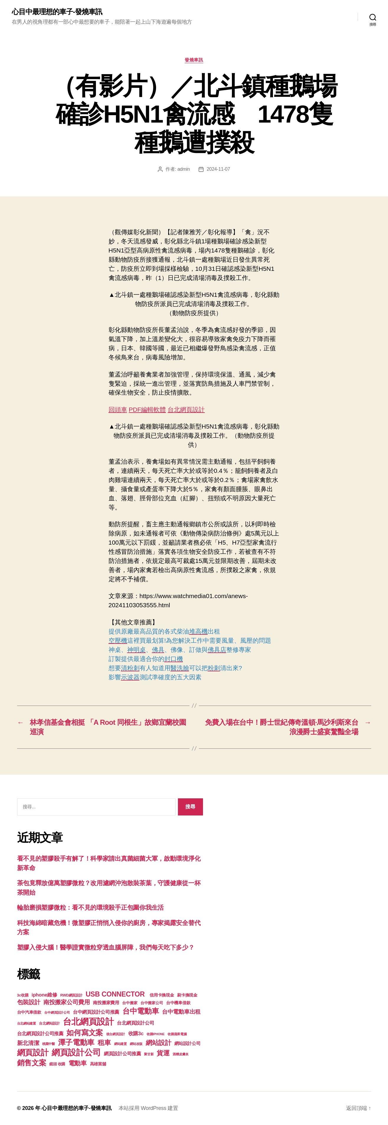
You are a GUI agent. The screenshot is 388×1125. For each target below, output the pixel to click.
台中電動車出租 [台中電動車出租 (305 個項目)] (181, 1012)
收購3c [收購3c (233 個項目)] (136, 1033)
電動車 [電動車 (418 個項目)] (77, 1063)
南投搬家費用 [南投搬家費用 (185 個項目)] (106, 1002)
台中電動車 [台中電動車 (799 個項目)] (140, 1011)
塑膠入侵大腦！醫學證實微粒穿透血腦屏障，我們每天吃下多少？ (105, 947)
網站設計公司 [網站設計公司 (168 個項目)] (187, 1043)
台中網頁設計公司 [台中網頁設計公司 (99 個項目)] (57, 1012)
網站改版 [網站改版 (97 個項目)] (136, 1044)
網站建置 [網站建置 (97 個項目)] (120, 1044)
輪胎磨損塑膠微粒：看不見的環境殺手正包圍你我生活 (90, 907)
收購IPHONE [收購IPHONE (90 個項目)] (156, 1034)
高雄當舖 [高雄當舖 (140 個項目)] (98, 1064)
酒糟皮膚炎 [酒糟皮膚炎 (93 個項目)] (181, 1054)
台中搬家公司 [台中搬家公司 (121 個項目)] (151, 1003)
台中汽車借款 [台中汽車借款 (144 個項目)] (29, 1012)
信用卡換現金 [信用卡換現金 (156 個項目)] (162, 995)
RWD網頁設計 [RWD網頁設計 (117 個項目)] (71, 995)
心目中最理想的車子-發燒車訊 (57, 11)
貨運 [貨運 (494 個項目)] (163, 1053)
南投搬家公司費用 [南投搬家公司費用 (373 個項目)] (66, 1002)
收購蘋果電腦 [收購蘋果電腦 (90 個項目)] (177, 1034)
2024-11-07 (218, 169)
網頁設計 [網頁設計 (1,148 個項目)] (33, 1052)
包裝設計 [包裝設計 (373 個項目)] (28, 1002)
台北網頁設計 (186, 409)
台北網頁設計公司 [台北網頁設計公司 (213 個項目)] (135, 1022)
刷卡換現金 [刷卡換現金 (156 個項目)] (187, 995)
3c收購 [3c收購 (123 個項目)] (23, 995)
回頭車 (118, 409)
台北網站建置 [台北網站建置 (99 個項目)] (26, 1023)
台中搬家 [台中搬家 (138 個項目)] (129, 1003)
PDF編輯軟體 (147, 409)
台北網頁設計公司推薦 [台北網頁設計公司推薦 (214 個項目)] (40, 1033)
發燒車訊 (194, 59)
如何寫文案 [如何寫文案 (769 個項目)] (84, 1033)
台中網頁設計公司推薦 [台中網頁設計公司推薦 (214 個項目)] (96, 1012)
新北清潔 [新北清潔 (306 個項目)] (28, 1043)
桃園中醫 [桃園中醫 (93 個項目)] (48, 1044)
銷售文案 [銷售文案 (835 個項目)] (31, 1063)
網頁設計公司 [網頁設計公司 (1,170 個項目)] (76, 1052)
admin (183, 169)
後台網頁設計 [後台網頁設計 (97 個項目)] (115, 1034)
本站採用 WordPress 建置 (148, 1108)
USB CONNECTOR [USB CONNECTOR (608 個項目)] (116, 994)
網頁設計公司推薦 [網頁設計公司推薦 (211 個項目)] (122, 1053)
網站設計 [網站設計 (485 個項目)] (158, 1042)
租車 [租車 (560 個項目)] (104, 1042)
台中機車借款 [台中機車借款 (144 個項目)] (178, 1003)
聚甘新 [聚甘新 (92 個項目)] (148, 1054)
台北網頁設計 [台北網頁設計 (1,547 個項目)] (88, 1021)
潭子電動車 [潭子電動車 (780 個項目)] (76, 1042)
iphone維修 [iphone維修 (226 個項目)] (44, 995)
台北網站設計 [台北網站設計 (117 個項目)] (49, 1023)
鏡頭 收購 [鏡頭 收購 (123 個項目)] (57, 1064)
